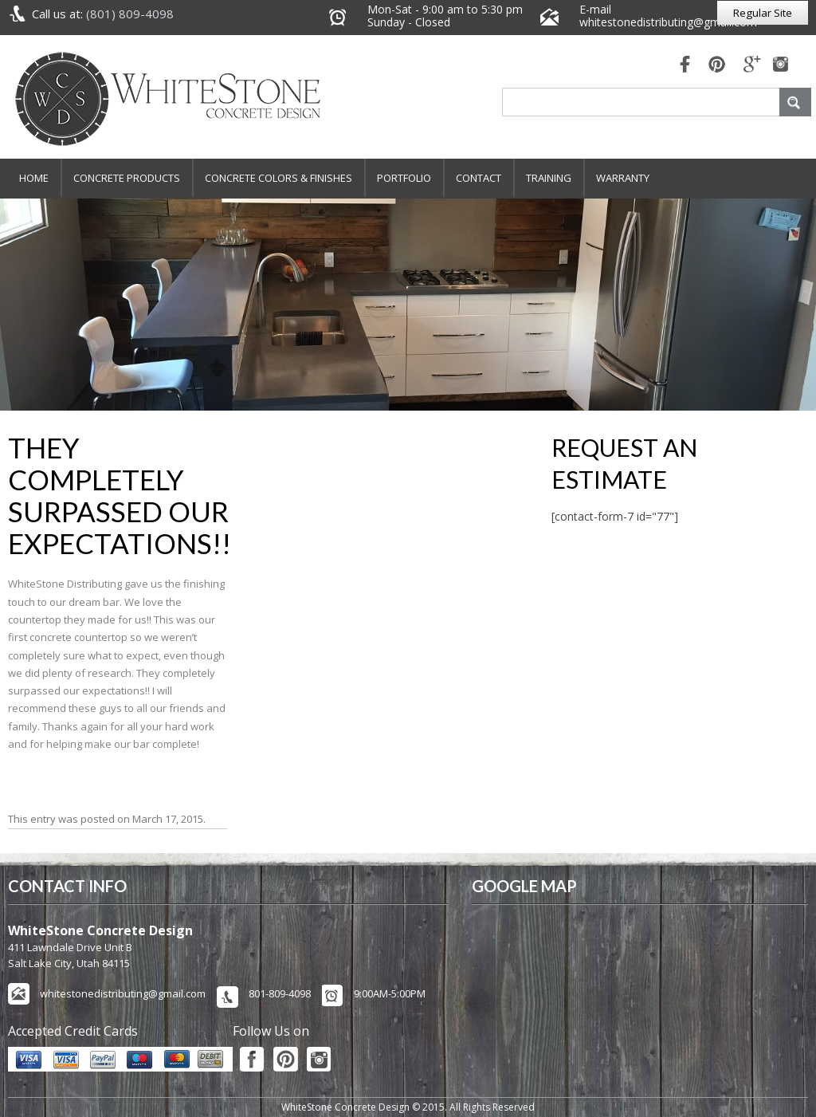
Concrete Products (126, 178)
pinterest (716, 66)
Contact (478, 178)
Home (34, 178)
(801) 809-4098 (130, 14)
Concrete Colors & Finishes (278, 178)
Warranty (622, 178)
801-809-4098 (280, 993)
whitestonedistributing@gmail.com (668, 21)
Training (548, 178)
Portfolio (404, 178)
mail (752, 66)
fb (680, 66)
